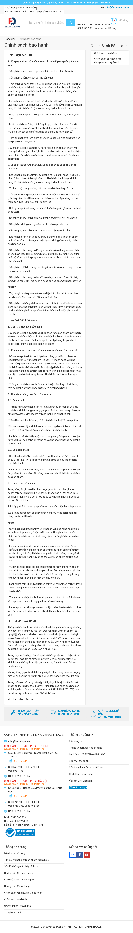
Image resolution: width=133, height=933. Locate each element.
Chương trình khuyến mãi (17, 906)
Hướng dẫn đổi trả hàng (17, 886)
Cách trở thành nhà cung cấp (19, 879)
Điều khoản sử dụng (14, 853)
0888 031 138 (101, 24)
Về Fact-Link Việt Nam (81, 780)
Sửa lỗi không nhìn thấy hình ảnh (21, 866)
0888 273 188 (85, 24)
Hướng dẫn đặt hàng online (18, 873)
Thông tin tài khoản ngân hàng (85, 747)
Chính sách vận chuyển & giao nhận (23, 892)
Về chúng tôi (75, 741)
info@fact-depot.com (117, 7)
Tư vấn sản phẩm (13, 912)
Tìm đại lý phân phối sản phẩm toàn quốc (26, 859)
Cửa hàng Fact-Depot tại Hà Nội (86, 767)
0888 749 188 (85, 28)
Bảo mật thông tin (79, 761)
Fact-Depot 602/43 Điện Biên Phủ (87, 754)
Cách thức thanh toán (81, 774)
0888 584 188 (101, 28)
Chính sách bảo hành (105, 53)
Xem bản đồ (20, 761)
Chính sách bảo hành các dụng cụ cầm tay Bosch (107, 60)
